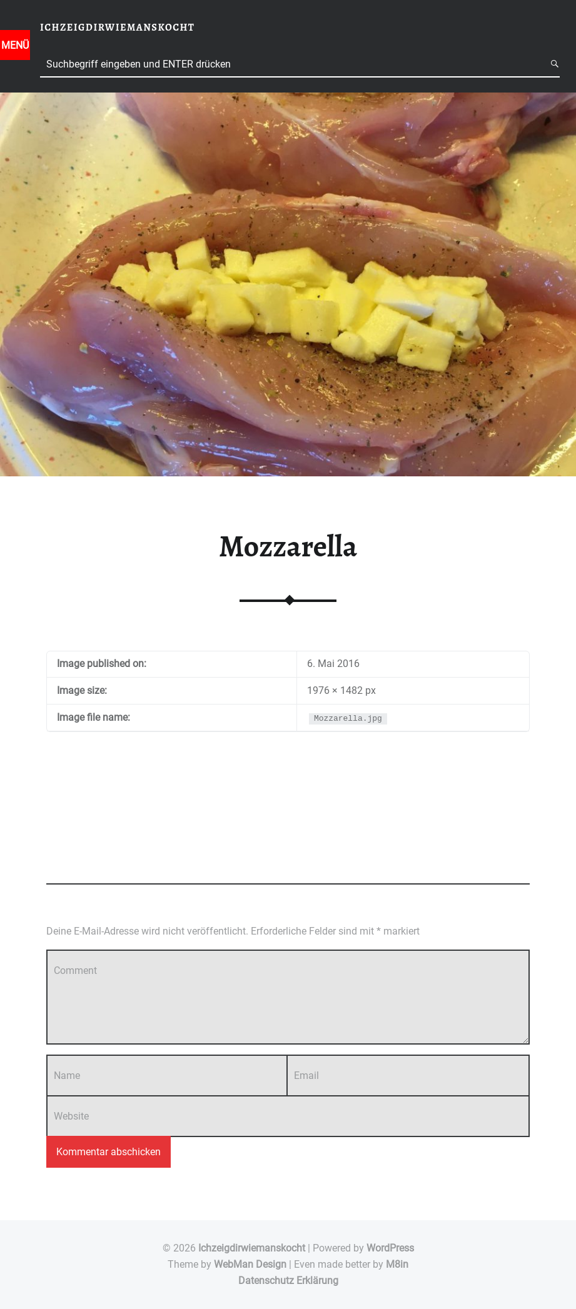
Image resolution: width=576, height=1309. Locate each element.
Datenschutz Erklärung (288, 1280)
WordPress (390, 1248)
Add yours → (70, 859)
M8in (397, 1264)
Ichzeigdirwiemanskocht (251, 1248)
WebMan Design (250, 1264)
